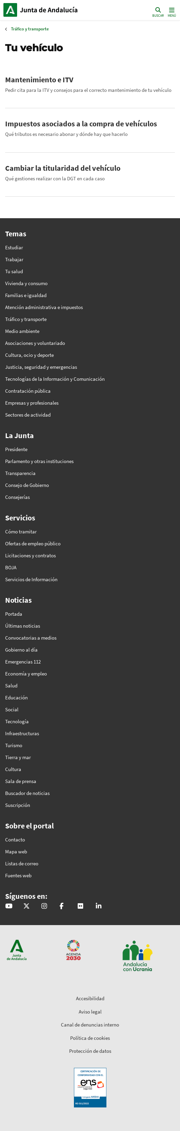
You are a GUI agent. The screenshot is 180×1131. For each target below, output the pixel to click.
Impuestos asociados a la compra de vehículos (81, 123)
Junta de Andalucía (10, 10)
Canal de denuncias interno (90, 1024)
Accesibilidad (90, 998)
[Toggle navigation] (171, 12)
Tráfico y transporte (30, 29)
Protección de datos (90, 1051)
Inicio (50, 10)
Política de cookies (90, 1038)
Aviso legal (90, 1011)
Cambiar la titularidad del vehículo (62, 168)
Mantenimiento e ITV (39, 79)
